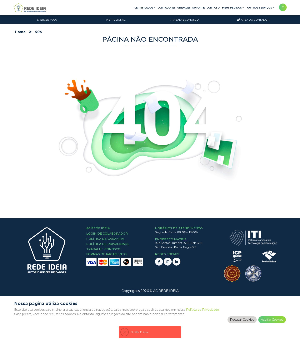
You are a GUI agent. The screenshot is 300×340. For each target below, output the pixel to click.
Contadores (167, 7)
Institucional (115, 19)
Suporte (198, 7)
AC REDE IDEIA (166, 291)
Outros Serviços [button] (259, 7)
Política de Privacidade (202, 312)
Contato (213, 7)
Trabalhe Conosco (184, 19)
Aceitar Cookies (272, 322)
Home (20, 32)
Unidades (184, 7)
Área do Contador (253, 19)
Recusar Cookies (242, 322)
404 (38, 32)
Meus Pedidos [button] (232, 7)
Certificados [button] (143, 7)
